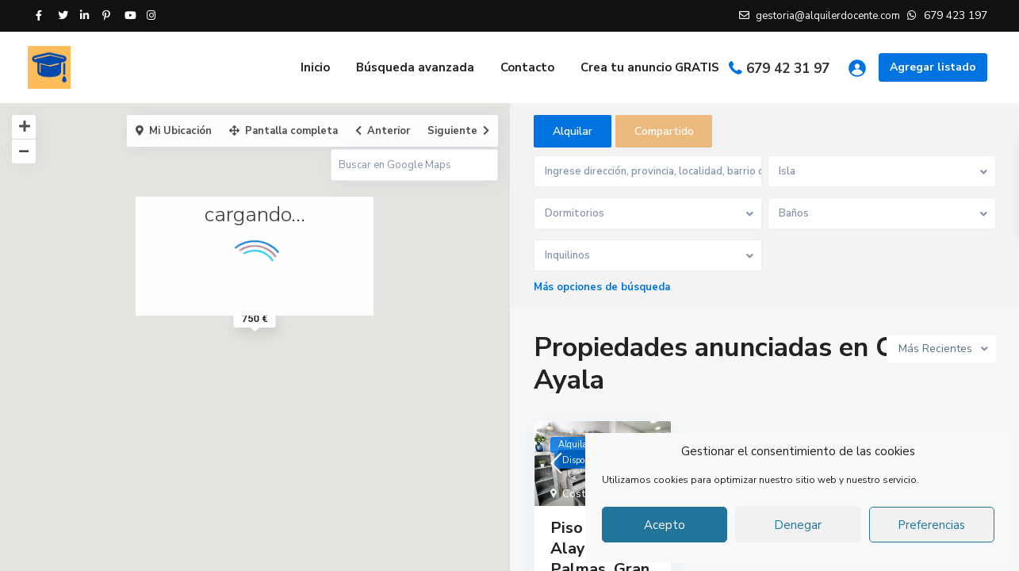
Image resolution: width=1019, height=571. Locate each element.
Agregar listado (933, 67)
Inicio (315, 67)
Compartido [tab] (664, 131)
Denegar (798, 525)
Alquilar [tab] (572, 131)
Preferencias (931, 525)
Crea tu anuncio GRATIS (649, 67)
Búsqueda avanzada (415, 67)
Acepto (664, 525)
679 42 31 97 (787, 68)
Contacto (527, 67)
